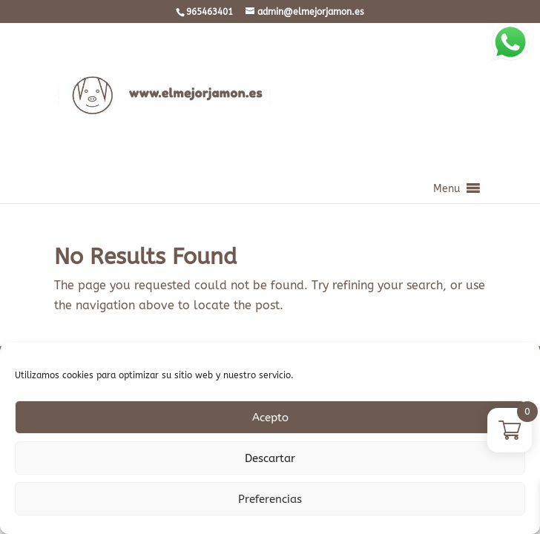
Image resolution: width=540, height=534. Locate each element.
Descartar (270, 458)
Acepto (270, 417)
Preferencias (270, 499)
